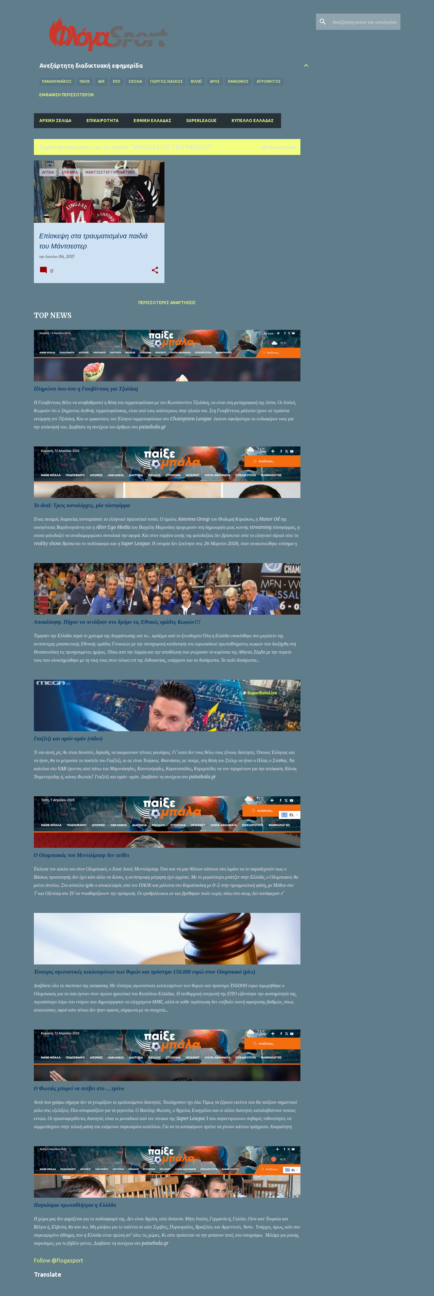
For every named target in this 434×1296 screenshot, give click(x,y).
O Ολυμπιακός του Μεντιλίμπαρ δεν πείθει (81, 855)
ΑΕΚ (101, 81)
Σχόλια (135, 81)
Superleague (201, 120)
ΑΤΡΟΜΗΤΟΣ (269, 81)
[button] (155, 270)
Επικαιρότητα (102, 120)
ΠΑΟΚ (85, 81)
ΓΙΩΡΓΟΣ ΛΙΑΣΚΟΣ (166, 81)
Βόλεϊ (196, 81)
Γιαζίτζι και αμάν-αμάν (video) (68, 738)
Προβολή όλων (278, 147)
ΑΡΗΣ (215, 81)
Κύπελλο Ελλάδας (253, 120)
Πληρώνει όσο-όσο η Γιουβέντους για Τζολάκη (86, 389)
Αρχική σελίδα (55, 120)
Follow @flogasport (58, 1260)
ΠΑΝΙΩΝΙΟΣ (238, 81)
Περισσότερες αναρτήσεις (167, 302)
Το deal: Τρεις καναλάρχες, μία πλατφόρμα (82, 505)
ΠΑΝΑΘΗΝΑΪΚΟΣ (57, 81)
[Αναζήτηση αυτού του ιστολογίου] (364, 22)
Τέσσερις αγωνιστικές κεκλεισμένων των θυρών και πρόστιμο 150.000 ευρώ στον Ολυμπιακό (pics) (145, 972)
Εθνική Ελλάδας (152, 120)
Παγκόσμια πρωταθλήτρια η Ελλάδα (75, 1205)
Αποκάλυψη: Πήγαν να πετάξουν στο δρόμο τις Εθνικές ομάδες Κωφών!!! (117, 622)
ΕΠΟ (116, 81)
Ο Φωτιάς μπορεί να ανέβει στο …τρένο (79, 1088)
